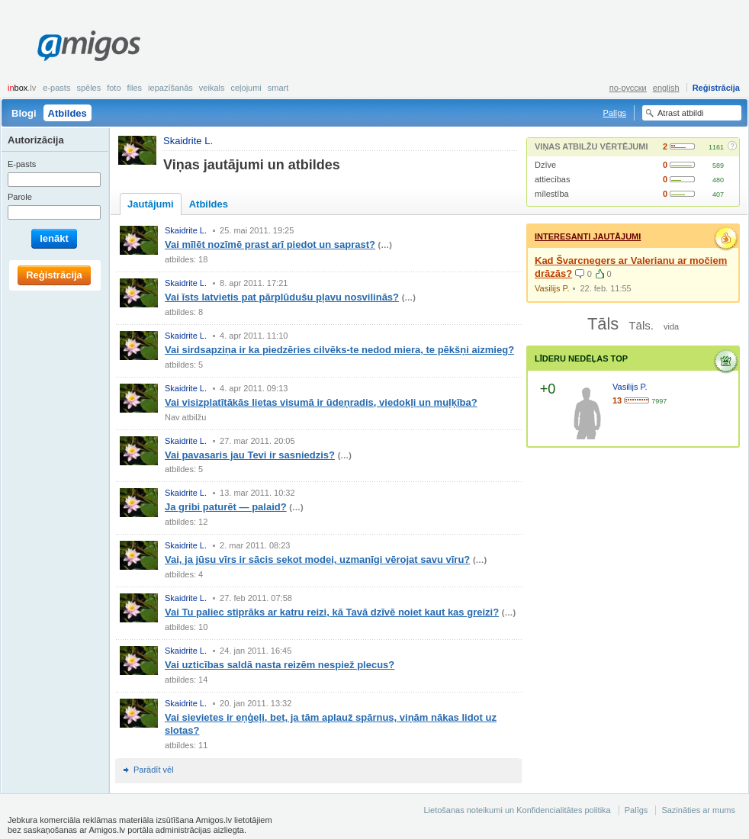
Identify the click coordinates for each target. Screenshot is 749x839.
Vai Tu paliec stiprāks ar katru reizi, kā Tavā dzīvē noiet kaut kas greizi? (332, 612)
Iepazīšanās (170, 87)
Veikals (212, 87)
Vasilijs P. (552, 288)
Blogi (24, 113)
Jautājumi (150, 204)
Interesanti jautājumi (588, 236)
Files (135, 87)
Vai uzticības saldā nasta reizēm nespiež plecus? (279, 664)
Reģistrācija (716, 87)
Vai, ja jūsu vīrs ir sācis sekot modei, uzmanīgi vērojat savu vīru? (317, 559)
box (22, 87)
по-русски (628, 87)
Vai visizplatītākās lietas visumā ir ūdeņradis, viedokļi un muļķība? (321, 402)
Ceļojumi (245, 87)
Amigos (88, 46)
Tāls (603, 323)
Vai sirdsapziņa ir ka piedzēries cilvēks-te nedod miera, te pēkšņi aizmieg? (339, 349)
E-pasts (56, 87)
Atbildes (67, 113)
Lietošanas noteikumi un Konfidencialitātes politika (516, 810)
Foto (114, 87)
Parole (20, 196)
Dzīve (545, 164)
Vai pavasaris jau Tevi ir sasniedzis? (250, 455)
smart (278, 87)
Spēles (88, 87)
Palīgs (614, 112)
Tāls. (641, 325)
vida (671, 326)
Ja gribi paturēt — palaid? (226, 507)
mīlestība (552, 193)
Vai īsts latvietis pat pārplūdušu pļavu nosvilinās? (282, 297)
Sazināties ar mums (698, 810)
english (666, 87)
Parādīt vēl (153, 769)
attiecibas (552, 179)
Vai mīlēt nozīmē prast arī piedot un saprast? (270, 244)
